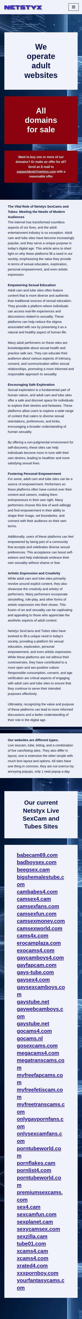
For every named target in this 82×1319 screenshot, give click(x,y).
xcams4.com (32, 1258)
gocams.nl (30, 1038)
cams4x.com (32, 935)
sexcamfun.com (36, 1214)
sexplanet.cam (35, 1222)
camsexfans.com (38, 906)
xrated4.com (32, 1266)
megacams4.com (38, 1053)
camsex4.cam (34, 899)
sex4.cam (28, 1207)
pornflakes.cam (36, 1163)
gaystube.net (33, 1002)
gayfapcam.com (36, 965)
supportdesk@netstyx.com (36, 171)
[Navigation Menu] (73, 7)
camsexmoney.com (41, 921)
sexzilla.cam (32, 1236)
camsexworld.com (39, 928)
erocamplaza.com (39, 943)
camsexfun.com (36, 914)
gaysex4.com (33, 980)
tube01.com (31, 1244)
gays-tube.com (35, 972)
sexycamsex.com (38, 1229)
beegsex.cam (33, 870)
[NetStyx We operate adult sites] (23, 7)
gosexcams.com (37, 1046)
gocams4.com (34, 1031)
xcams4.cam (32, 1251)
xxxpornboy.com (37, 1273)
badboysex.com (36, 862)
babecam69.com (37, 855)
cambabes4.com (37, 892)
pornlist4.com (34, 1170)
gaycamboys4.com (40, 958)
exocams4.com (35, 950)
